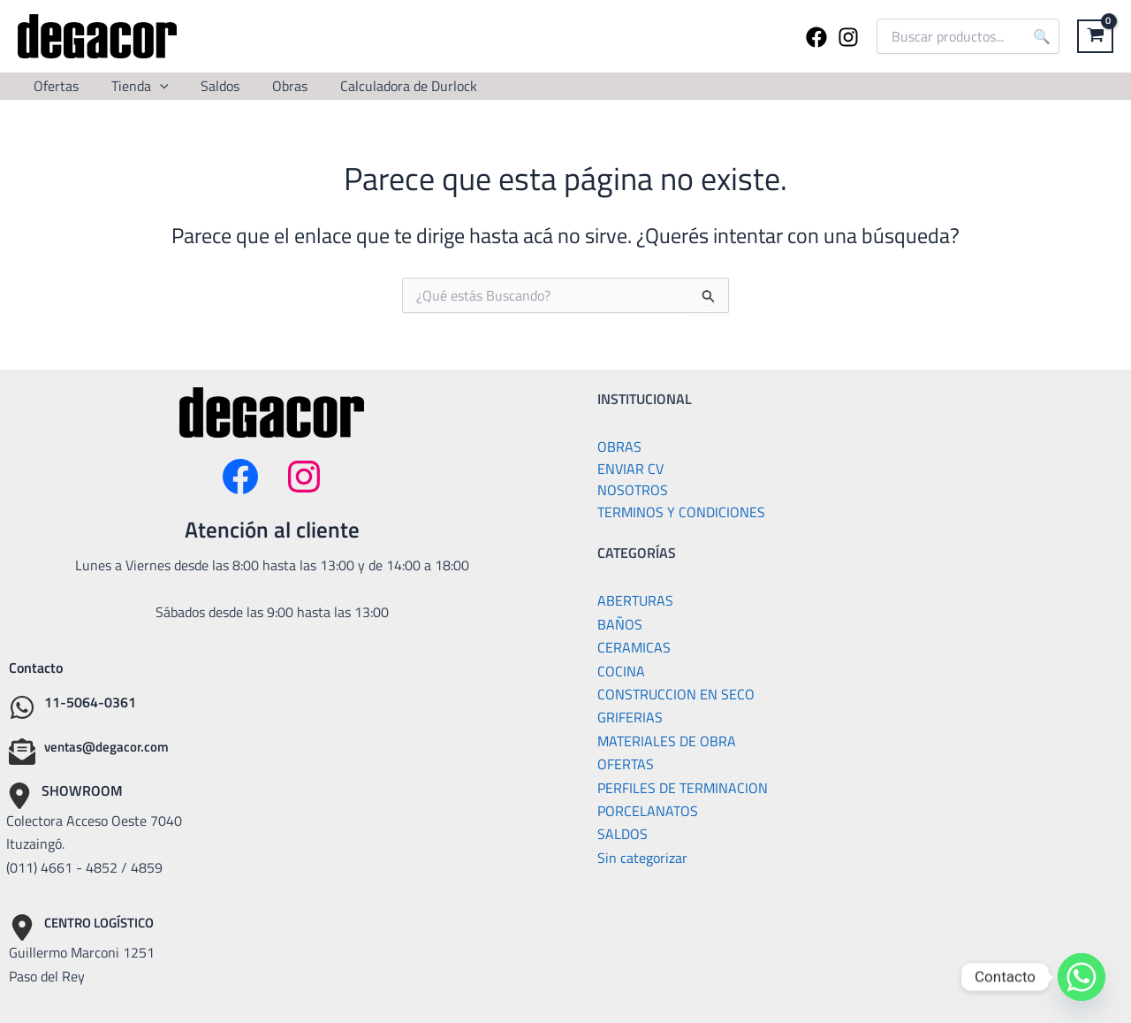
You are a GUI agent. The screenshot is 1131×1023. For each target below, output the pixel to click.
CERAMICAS (634, 644)
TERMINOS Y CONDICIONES (681, 510)
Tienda (134, 86)
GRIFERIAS (630, 714)
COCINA (621, 667)
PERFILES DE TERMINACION (682, 784)
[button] (154, 86)
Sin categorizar (642, 854)
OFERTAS (625, 761)
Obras (275, 85)
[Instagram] (848, 37)
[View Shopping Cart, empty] (1095, 36)
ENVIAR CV (630, 467)
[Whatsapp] (1081, 977)
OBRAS (619, 446)
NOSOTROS (632, 489)
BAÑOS (619, 621)
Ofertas (54, 85)
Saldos (210, 85)
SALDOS (622, 831)
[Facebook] (816, 37)
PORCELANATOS (647, 808)
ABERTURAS (635, 597)
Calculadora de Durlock (390, 85)
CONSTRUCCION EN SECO (676, 691)
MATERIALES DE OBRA (666, 738)
